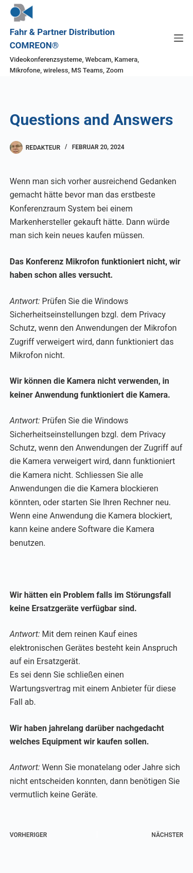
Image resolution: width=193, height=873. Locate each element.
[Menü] (178, 38)
